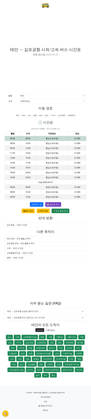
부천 (61, 348)
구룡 (50, 337)
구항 (82, 337)
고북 (17, 337)
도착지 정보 (43, 211)
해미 (45, 375)
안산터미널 (60, 359)
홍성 (53, 375)
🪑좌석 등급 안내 (60, 211)
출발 (10, 95)
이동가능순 (50, 330)
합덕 (38, 375)
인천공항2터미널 (16, 370)
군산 (10, 342)
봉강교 (52, 348)
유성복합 (31, 364)
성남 (23, 353)
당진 (60, 342)
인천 (59, 364)
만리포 (21, 348)
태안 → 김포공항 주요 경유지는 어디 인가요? (26, 317)
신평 (27, 359)
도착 (10, 101)
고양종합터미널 (29, 337)
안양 (71, 359)
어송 (79, 359)
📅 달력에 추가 (53, 204)
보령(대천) (40, 348)
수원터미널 (67, 353)
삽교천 (69, 348)
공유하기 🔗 (36, 204)
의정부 (50, 364)
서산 (78, 348)
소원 (57, 353)
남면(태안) (41, 342)
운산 (22, 364)
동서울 (80, 342)
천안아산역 (67, 370)
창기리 (30, 370)
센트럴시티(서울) (43, 353)
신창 (20, 359)
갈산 (9, 337)
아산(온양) (47, 359)
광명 (42, 337)
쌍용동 (36, 359)
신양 (12, 359)
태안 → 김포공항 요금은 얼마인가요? (23, 311)
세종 (30, 353)
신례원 (79, 353)
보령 (30, 348)
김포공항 (29, 342)
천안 (39, 370)
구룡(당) (59, 337)
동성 (13, 348)
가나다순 (39, 330)
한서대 (79, 370)
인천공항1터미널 (72, 364)
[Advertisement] (45, 29)
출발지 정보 (28, 211)
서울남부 (13, 353)
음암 (41, 364)
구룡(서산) (71, 337)
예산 (14, 364)
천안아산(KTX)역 (52, 370)
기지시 (19, 342)
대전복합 (69, 342)
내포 (52, 342)
